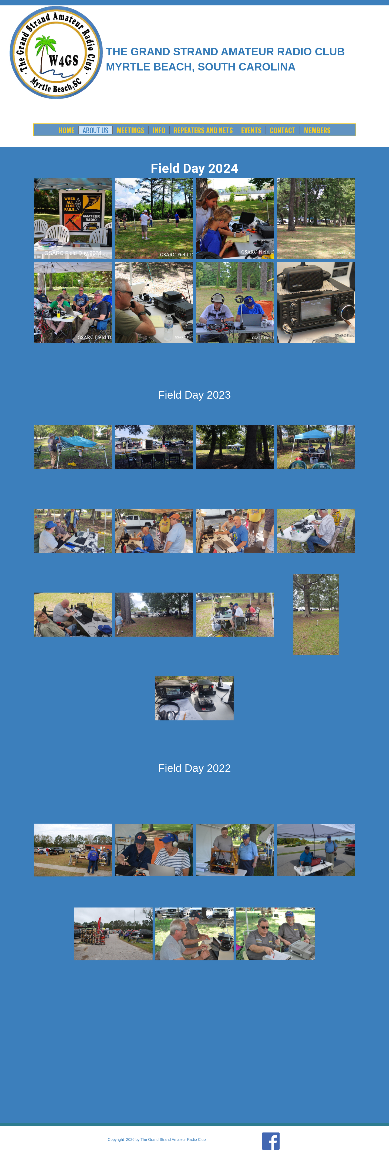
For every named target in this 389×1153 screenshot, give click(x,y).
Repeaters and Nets (203, 130)
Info (159, 130)
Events (251, 130)
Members (317, 130)
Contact (283, 130)
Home (66, 130)
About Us (95, 130)
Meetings (130, 130)
